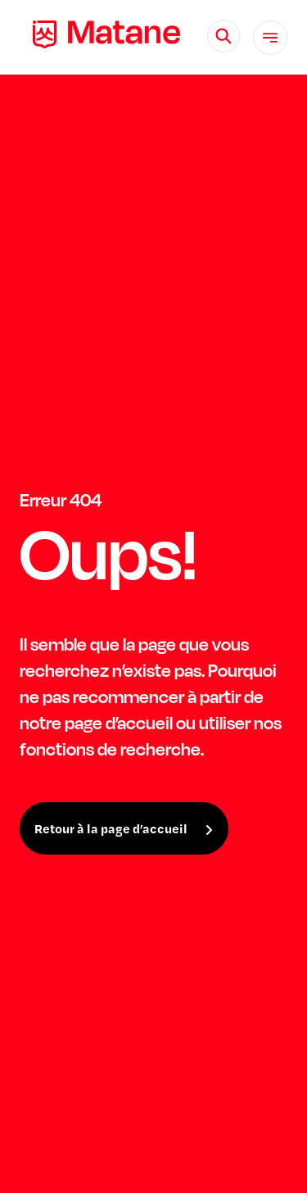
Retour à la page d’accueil (110, 828)
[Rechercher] (223, 36)
